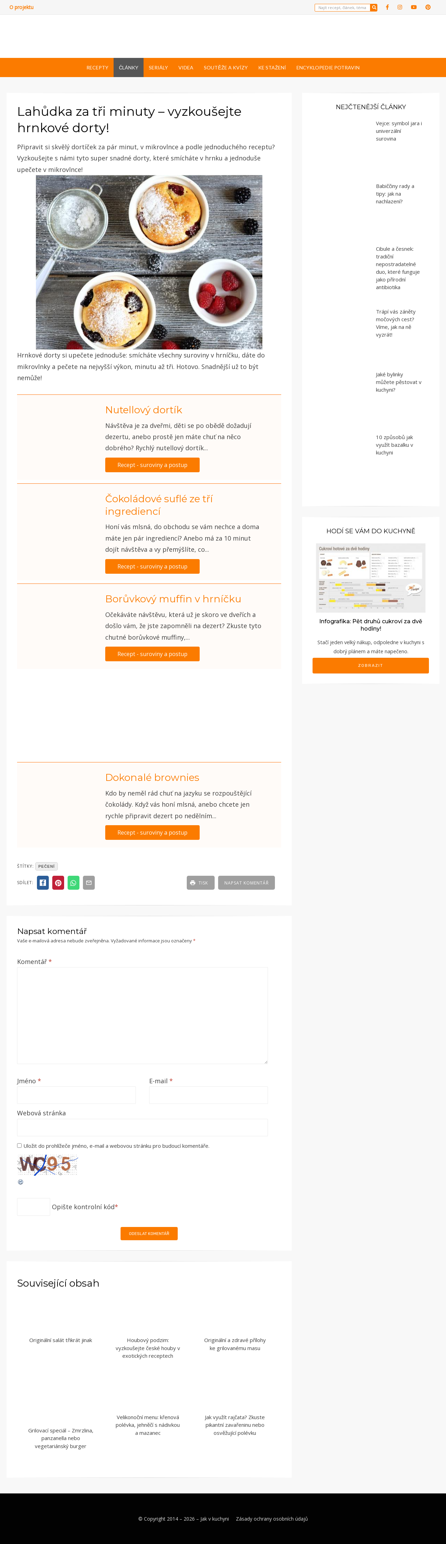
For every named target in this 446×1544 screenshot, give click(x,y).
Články (128, 67)
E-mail (161, 1081)
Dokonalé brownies (152, 777)
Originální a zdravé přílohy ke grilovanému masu (235, 1343)
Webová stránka (41, 1113)
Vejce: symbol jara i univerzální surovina (399, 131)
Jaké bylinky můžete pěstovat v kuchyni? (399, 382)
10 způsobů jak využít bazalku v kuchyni (394, 445)
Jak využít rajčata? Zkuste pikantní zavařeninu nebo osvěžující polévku (235, 1425)
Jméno (29, 1081)
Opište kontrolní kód (83, 1207)
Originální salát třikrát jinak (60, 1339)
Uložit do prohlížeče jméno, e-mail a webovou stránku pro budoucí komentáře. (116, 1145)
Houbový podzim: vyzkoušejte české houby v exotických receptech (148, 1347)
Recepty (97, 67)
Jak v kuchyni (214, 1518)
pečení (46, 866)
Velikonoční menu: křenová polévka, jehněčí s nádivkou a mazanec (148, 1425)
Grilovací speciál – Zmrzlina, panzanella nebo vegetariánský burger (60, 1438)
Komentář (34, 961)
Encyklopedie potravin (328, 67)
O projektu (21, 7)
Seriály (158, 67)
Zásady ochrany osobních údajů (272, 1518)
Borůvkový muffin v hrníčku (173, 599)
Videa (185, 67)
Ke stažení (272, 67)
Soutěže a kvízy (225, 67)
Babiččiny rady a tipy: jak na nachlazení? (395, 193)
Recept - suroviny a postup (152, 465)
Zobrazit (370, 665)
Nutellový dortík (143, 410)
